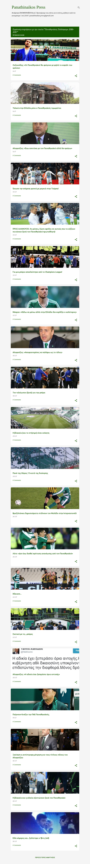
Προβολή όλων (18, 35)
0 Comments (17, 75)
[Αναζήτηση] (78, 7)
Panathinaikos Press (28, 7)
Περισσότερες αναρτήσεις (45, 857)
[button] (76, 76)
